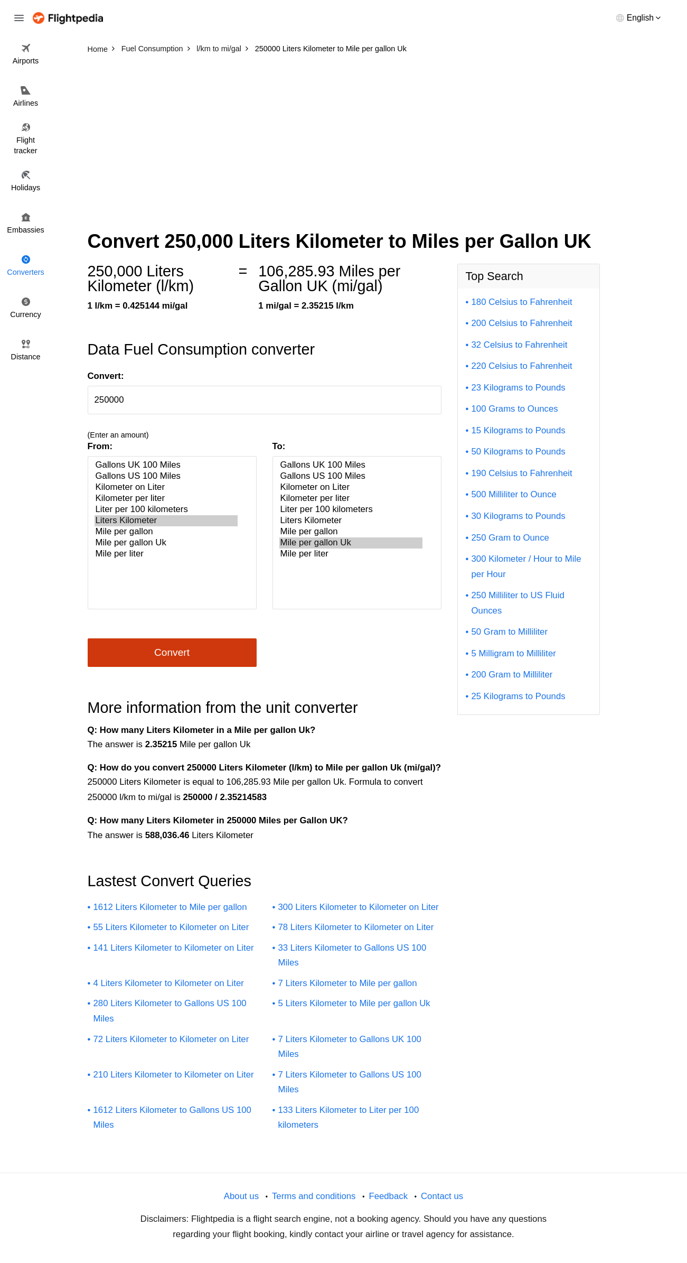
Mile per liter (166, 554)
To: (279, 446)
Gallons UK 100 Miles (166, 465)
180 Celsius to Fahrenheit (522, 302)
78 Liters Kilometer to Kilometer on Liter (356, 927)
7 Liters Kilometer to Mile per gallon (347, 983)
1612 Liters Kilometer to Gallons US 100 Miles (172, 1117)
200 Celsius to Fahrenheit (522, 323)
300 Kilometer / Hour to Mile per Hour (526, 566)
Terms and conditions (314, 1196)
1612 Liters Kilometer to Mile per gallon (170, 907)
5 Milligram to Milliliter (514, 653)
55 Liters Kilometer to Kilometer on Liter (171, 927)
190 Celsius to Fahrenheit (522, 473)
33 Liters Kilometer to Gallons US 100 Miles (352, 955)
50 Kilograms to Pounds (519, 452)
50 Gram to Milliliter (510, 632)
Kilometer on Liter (166, 487)
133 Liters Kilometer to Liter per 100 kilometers (348, 1117)
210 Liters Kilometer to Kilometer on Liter (173, 1075)
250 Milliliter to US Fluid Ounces (518, 603)
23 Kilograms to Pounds (519, 388)
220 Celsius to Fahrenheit (522, 366)
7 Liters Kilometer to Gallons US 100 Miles (349, 1082)
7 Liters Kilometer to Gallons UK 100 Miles (349, 1047)
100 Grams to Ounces (515, 409)
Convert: (106, 376)
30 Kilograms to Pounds (519, 516)
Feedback (388, 1196)
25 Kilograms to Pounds (519, 696)
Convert (172, 652)
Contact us (442, 1196)
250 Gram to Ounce (510, 538)
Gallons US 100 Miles (166, 476)
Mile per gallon (166, 531)
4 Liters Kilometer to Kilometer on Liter (168, 983)
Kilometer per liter (166, 498)
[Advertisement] (344, 137)
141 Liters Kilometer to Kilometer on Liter (173, 948)
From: (100, 446)
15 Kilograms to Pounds (519, 430)
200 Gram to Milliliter (512, 675)
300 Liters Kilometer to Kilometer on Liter (358, 907)
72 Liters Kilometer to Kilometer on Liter (171, 1039)
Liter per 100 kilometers (166, 509)
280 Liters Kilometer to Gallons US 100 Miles (170, 1011)
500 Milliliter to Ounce (514, 494)
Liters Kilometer (166, 520)
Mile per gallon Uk (166, 543)
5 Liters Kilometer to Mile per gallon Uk (354, 1003)
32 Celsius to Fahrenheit (520, 345)
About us (241, 1196)
